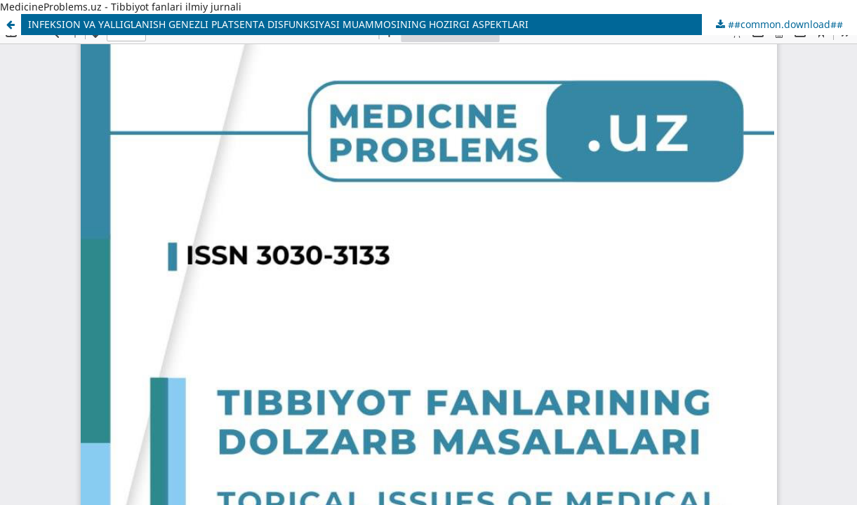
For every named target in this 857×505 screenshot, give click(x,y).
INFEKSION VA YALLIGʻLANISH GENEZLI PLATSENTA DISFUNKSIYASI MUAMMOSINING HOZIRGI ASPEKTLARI (278, 24)
